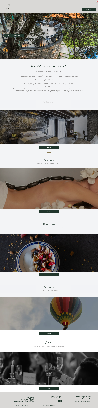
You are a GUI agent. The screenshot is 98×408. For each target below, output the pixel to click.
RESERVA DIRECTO (28, 394)
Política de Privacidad (86, 397)
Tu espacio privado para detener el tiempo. (49, 106)
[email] (91, 6)
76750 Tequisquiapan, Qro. (56, 397)
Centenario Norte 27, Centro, (56, 396)
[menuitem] (20, 7)
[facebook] (86, 6)
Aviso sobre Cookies (86, 398)
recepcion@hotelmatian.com (76, 404)
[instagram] (89, 6)
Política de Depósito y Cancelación (83, 396)
